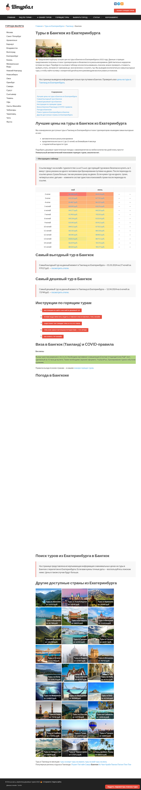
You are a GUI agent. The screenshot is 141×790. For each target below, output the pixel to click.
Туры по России (80, 714)
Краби (108, 764)
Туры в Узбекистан (52, 752)
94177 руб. (100, 247)
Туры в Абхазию (53, 601)
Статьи (96, 17)
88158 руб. (100, 230)
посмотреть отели (60, 268)
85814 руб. (73, 239)
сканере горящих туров (83, 368)
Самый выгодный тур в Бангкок (49, 99)
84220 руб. (100, 210)
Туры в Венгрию (105, 620)
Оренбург (11, 82)
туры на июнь (101, 762)
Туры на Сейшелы (105, 714)
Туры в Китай (81, 677)
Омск (9, 78)
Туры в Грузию (106, 639)
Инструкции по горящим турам (49, 104)
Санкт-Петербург (14, 36)
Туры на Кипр (54, 677)
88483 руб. (100, 235)
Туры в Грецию (80, 639)
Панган (114, 764)
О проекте (47, 782)
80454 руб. (100, 194)
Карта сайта (56, 782)
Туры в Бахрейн (53, 620)
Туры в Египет (54, 658)
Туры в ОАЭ (107, 695)
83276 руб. (100, 206)
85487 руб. (73, 202)
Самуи (88, 764)
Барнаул (10, 44)
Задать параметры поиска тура (122, 787)
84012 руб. (73, 226)
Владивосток (12, 48)
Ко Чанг (102, 764)
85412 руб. (100, 222)
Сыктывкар (11, 94)
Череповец (11, 114)
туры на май (90, 762)
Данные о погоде (12, 785)
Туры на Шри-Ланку (104, 752)
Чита (9, 118)
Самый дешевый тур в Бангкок (49, 101)
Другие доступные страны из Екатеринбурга (55, 115)
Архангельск (12, 40)
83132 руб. (73, 198)
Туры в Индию (80, 658)
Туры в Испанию (105, 658)
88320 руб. (73, 247)
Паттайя (81, 764)
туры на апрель (78, 762)
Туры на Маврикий (52, 695)
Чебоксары (11, 110)
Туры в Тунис (80, 733)
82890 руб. (73, 206)
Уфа (8, 102)
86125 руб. (100, 202)
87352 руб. (100, 226)
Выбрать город (80, 17)
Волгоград (11, 52)
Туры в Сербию (54, 733)
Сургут (9, 90)
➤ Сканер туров (44, 17)
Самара (10, 86)
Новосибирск (12, 74)
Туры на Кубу (107, 677)
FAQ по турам (25, 17)
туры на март (65, 762)
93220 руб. (100, 214)
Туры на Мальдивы (78, 695)
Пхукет (74, 764)
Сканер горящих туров (125, 10)
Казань (9, 60)
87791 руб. (100, 198)
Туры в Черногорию (78, 752)
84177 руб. (73, 210)
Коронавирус (111, 17)
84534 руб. (73, 218)
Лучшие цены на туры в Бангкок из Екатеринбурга (57, 96)
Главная (11, 17)
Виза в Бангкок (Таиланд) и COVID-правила (54, 107)
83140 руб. (73, 222)
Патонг (120, 764)
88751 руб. (100, 239)
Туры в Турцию (106, 733)
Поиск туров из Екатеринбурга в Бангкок (53, 112)
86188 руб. (73, 194)
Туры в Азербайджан (77, 601)
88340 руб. (73, 235)
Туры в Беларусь (79, 620)
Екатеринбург (12, 56)
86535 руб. (73, 230)
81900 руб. (73, 214)
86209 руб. (73, 243)
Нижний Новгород (14, 70)
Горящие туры (62, 17)
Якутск (9, 122)
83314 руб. (100, 218)
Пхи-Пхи (127, 764)
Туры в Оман (55, 714)
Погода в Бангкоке (44, 109)
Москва (10, 32)
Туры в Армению (105, 601)
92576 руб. (100, 243)
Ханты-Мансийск (14, 106)
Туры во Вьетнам (53, 639)
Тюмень (10, 98)
